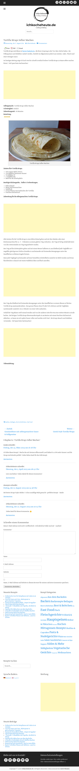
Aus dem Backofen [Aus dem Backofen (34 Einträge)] (57, 597)
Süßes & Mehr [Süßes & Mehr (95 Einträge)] (55, 643)
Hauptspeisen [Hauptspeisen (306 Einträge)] (57, 619)
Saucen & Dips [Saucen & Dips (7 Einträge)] (67, 640)
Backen (7, 422)
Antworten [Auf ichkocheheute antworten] (10, 478)
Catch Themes (65, 769)
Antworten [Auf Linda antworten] (7, 459)
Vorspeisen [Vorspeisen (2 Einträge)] (54, 653)
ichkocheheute (31, 43)
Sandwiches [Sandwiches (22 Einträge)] (56, 640)
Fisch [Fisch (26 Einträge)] (57, 610)
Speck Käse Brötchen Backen (14, 604)
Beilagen (12, 422)
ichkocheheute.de (41, 25)
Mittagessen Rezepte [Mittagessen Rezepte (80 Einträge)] (53, 628)
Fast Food (29, 422)
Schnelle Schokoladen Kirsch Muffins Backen (20, 611)
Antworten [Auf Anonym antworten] (7, 497)
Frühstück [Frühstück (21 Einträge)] (67, 615)
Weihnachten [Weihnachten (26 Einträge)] (64, 652)
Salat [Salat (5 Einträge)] (42, 640)
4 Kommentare (42, 43)
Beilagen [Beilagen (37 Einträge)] (68, 601)
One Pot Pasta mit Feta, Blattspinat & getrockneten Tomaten (17, 600)
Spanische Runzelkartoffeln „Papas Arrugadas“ (20, 603)
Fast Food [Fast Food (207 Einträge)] (47, 610)
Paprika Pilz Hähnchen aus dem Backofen (18, 609)
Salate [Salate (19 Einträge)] (47, 640)
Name (5, 556)
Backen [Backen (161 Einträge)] (45, 601)
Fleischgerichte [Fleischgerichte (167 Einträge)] (51, 614)
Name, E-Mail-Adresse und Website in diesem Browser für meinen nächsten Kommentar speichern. (36, 583)
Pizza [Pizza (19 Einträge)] (60, 636)
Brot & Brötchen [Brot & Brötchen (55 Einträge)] (63, 605)
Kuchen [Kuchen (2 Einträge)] (55, 624)
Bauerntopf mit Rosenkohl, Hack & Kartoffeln (20, 614)
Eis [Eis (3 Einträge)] (73, 606)
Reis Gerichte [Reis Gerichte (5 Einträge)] (67, 637)
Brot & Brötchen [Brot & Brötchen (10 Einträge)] (47, 606)
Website (6, 572)
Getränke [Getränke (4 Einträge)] (43, 620)
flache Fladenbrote (28, 51)
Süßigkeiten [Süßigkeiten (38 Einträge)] (47, 648)
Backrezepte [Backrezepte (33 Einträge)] (57, 601)
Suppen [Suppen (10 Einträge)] (44, 644)
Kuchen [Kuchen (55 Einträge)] (61, 624)
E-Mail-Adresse (8, 564)
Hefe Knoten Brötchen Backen (15, 612)
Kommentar (7, 530)
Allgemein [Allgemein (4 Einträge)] (44, 597)
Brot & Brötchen (21, 422)
